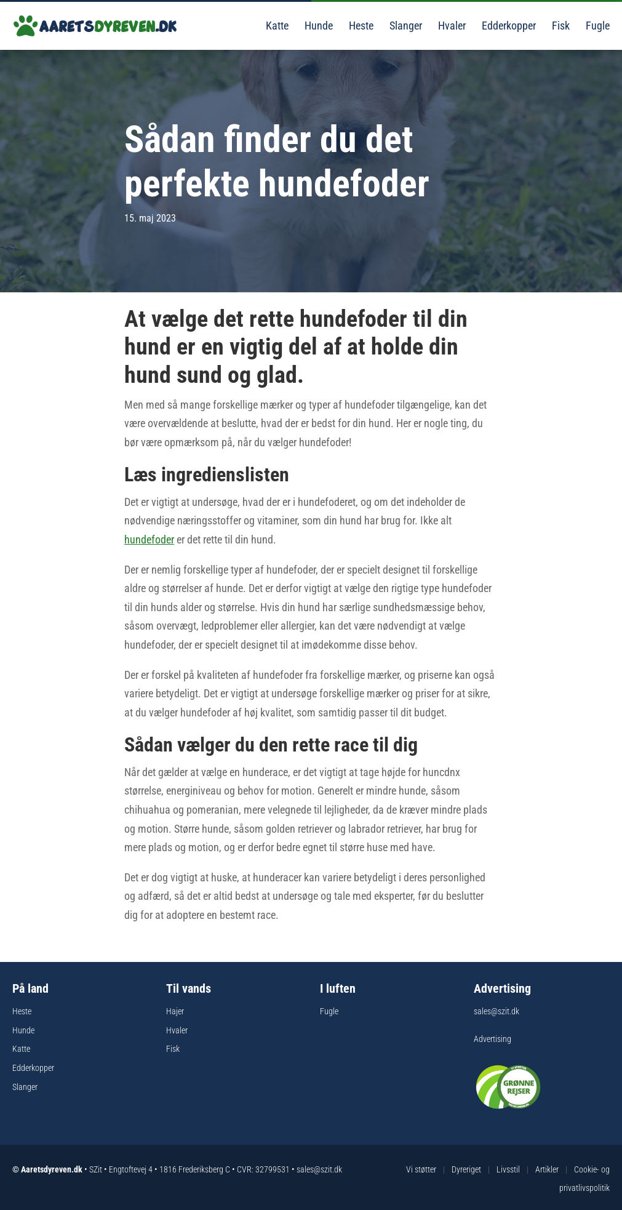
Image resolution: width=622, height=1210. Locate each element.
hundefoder (149, 539)
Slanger (404, 25)
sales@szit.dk (496, 1011)
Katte (276, 25)
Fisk (559, 25)
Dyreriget (466, 1169)
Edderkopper (507, 25)
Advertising (492, 1039)
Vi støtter (421, 1169)
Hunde (317, 25)
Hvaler (451, 25)
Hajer (175, 1011)
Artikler (547, 1169)
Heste (359, 25)
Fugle (596, 25)
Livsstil (508, 1169)
